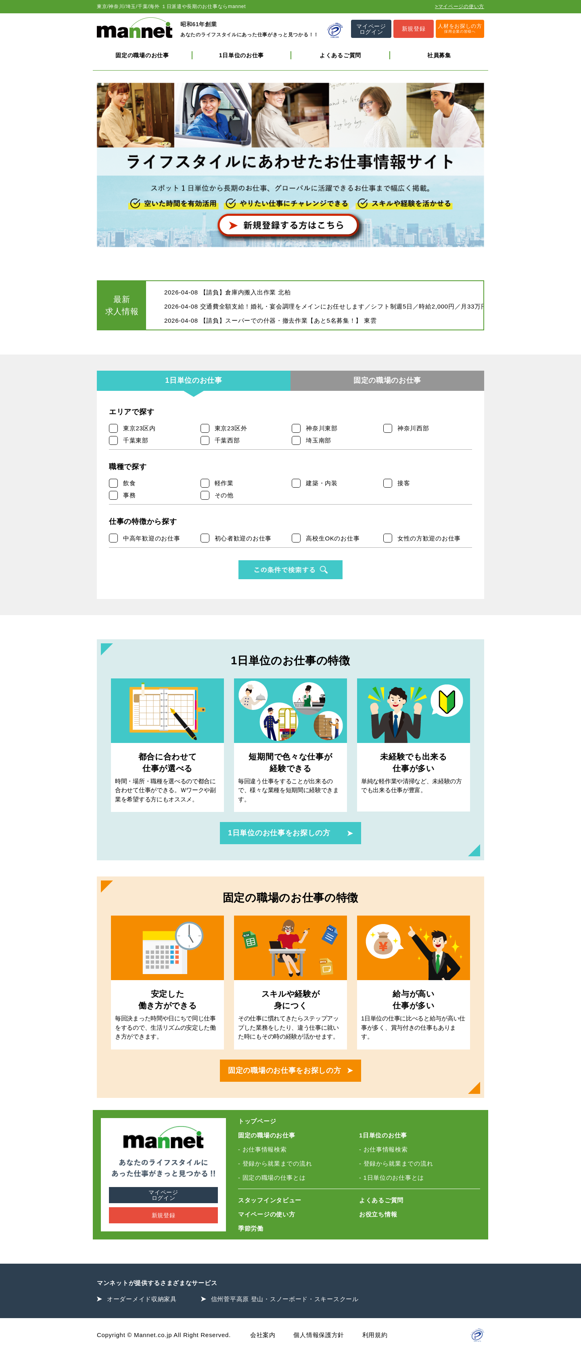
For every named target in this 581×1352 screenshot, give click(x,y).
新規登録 (164, 1215)
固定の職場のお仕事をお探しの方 (284, 1070)
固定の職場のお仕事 (142, 55)
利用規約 (375, 1334)
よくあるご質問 (340, 55)
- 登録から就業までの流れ (275, 1163)
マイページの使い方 (266, 1214)
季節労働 (250, 1228)
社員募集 (439, 55)
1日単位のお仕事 (241, 55)
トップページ (257, 1121)
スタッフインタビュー (269, 1200)
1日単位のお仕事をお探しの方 (279, 833)
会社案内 (263, 1334)
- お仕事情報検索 (262, 1149)
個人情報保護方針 (318, 1334)
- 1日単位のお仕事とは (391, 1177)
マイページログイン (163, 1195)
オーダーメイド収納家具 (142, 1299)
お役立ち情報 (378, 1214)
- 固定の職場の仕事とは (272, 1177)
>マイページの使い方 (459, 6)
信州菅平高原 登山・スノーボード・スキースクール (285, 1299)
